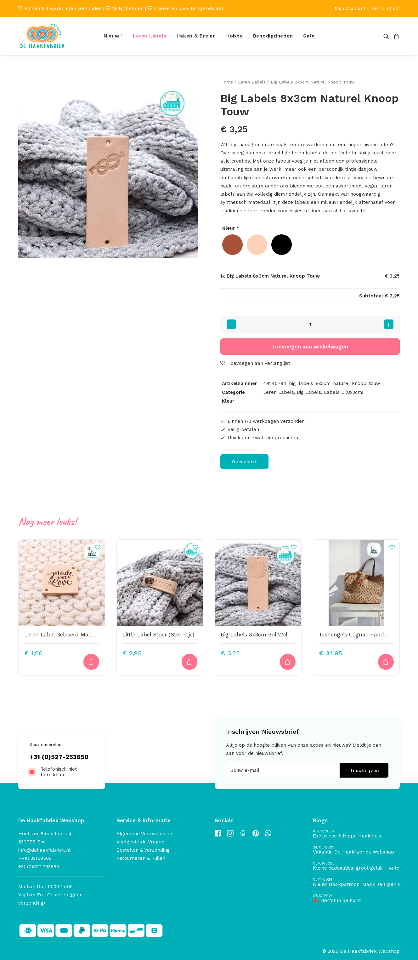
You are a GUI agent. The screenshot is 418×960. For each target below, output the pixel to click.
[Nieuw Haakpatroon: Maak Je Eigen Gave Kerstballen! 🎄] (356, 882)
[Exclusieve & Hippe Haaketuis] (356, 834)
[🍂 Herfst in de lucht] (356, 898)
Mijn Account (350, 8)
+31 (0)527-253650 (59, 757)
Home (226, 81)
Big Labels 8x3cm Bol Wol (254, 634)
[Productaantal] (310, 324)
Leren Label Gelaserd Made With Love (73, 634)
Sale (308, 36)
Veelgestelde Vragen (140, 842)
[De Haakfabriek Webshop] (42, 36)
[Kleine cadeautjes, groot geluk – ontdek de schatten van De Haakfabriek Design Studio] (356, 866)
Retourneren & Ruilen (140, 858)
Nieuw (111, 36)
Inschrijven (365, 770)
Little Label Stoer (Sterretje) (158, 634)
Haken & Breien (196, 36)
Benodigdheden (273, 36)
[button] (387, 36)
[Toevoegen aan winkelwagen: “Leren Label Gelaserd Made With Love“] (91, 662)
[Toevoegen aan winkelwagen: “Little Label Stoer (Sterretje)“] (189, 662)
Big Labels (309, 392)
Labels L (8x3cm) (343, 392)
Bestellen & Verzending (143, 850)
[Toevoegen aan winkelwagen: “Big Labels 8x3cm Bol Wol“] (288, 662)
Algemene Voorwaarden (144, 833)
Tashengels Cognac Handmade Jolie (366, 634)
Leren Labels (149, 36)
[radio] (232, 245)
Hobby (234, 36)
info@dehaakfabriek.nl (44, 850)
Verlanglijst (386, 8)
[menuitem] (350, 8)
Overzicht (244, 461)
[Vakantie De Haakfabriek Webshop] (356, 850)
